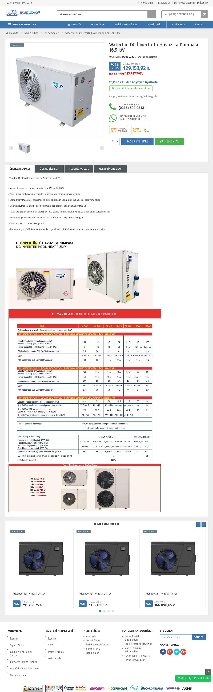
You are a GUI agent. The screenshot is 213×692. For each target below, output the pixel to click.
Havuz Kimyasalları (135, 659)
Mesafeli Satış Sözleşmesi (24, 656)
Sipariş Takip (154, 24)
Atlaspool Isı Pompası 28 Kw (29, 593)
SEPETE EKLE (137, 141)
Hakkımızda (178, 24)
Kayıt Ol (164, 2)
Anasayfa (74, 24)
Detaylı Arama (56, 644)
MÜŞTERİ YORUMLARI (110, 168)
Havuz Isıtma (31, 33)
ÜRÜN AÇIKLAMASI (20, 168)
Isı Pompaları (51, 33)
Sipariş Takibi (17, 640)
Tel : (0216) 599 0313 (19, 2)
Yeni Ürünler (98, 24)
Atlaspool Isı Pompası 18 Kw (161, 593)
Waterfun (151, 56)
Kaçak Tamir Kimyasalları (138, 655)
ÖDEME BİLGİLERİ (49, 168)
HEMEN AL (169, 141)
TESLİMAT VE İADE (79, 168)
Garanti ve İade (18, 660)
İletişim (202, 2)
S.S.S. (51, 640)
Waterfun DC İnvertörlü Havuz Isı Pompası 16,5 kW (92, 33)
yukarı (208, 672)
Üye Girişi (146, 2)
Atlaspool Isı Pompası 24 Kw (95, 593)
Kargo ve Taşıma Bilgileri (24, 652)
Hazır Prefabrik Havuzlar (138, 643)
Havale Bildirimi (184, 2)
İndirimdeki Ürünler (126, 24)
